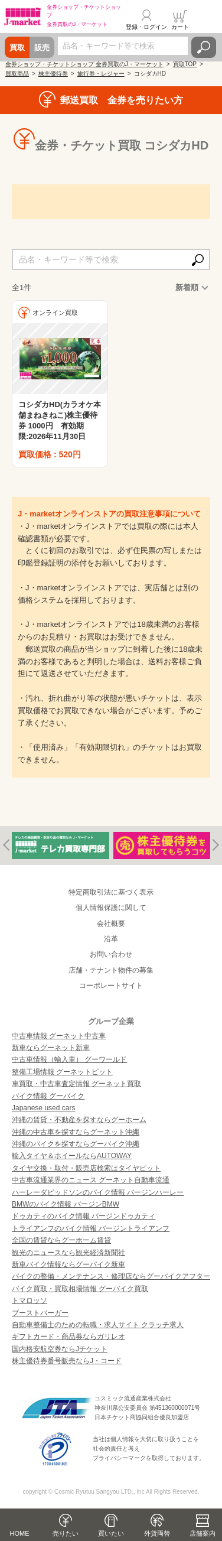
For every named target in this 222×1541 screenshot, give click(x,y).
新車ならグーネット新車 (51, 1047)
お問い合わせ (111, 954)
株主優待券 (53, 73)
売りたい (66, 1533)
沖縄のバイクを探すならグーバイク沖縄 (75, 1144)
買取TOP (185, 64)
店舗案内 (203, 1533)
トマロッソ (29, 1300)
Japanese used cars (43, 1108)
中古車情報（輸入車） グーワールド (69, 1059)
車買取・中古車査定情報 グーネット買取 (76, 1084)
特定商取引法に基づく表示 (111, 892)
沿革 (111, 939)
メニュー (206, 20)
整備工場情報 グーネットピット (62, 1072)
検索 (203, 47)
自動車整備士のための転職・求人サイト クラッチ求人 (98, 1325)
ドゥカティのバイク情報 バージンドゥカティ (83, 1216)
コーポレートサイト (111, 985)
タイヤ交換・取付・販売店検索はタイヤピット (86, 1168)
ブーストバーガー (40, 1313)
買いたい (111, 1533)
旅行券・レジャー (101, 73)
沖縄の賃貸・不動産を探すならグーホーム (79, 1120)
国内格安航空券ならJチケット (59, 1349)
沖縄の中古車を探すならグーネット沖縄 (75, 1132)
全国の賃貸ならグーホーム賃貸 (61, 1240)
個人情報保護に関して (111, 907)
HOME (20, 1533)
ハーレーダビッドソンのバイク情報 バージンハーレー (98, 1192)
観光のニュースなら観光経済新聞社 (68, 1253)
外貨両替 (157, 1533)
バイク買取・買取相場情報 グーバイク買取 (80, 1289)
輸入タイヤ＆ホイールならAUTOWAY (72, 1156)
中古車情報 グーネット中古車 (59, 1036)
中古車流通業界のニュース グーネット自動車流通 (90, 1180)
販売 (42, 47)
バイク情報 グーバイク (48, 1096)
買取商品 (17, 73)
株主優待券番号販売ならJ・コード (67, 1361)
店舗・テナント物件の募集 (111, 970)
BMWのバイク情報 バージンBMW (65, 1204)
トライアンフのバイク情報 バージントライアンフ (90, 1228)
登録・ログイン (146, 27)
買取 (17, 47)
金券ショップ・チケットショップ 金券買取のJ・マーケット (84, 64)
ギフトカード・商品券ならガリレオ (68, 1336)
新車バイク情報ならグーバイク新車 (68, 1264)
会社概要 (111, 923)
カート (180, 27)
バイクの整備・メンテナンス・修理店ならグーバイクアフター (111, 1276)
